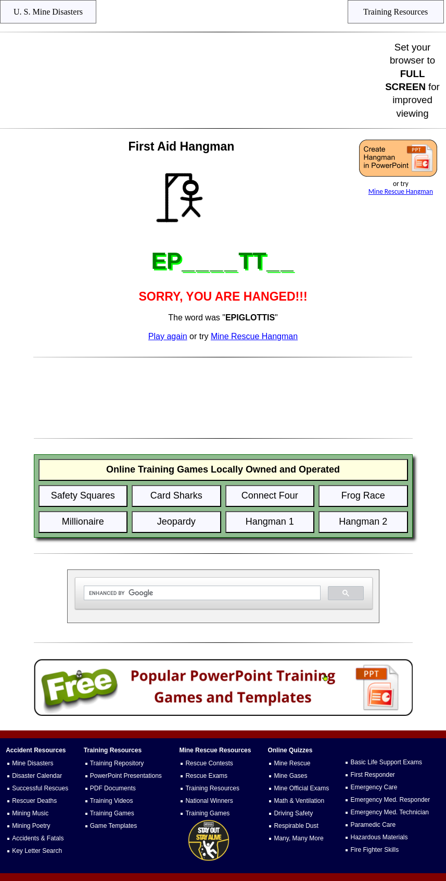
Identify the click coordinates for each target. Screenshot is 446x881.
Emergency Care (373, 787)
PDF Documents (113, 788)
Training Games (112, 813)
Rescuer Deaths (34, 800)
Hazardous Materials (378, 837)
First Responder (372, 774)
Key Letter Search (37, 850)
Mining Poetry (31, 825)
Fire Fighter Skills (374, 849)
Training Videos (111, 800)
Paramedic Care (373, 824)
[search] (201, 593)
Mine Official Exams (301, 788)
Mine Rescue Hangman (400, 191)
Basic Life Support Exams (386, 762)
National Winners (209, 800)
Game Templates (113, 825)
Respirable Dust (296, 825)
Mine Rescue (292, 763)
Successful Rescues (40, 788)
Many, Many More (298, 838)
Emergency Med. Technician (389, 812)
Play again (167, 336)
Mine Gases (290, 775)
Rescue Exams (206, 775)
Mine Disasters (32, 763)
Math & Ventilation (299, 800)
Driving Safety (293, 813)
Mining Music (30, 813)
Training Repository (117, 763)
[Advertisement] (194, 80)
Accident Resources (36, 750)
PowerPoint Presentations (126, 775)
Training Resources (212, 788)
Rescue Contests (209, 763)
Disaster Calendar (37, 775)
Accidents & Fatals (37, 838)
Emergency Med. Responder (390, 799)
